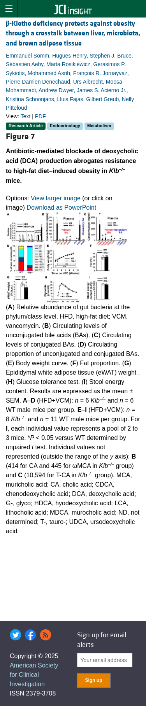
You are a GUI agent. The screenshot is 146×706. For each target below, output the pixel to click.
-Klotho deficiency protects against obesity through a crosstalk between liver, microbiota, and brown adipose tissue (73, 33)
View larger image (56, 198)
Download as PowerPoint (61, 207)
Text (26, 116)
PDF (40, 116)
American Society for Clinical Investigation (34, 674)
